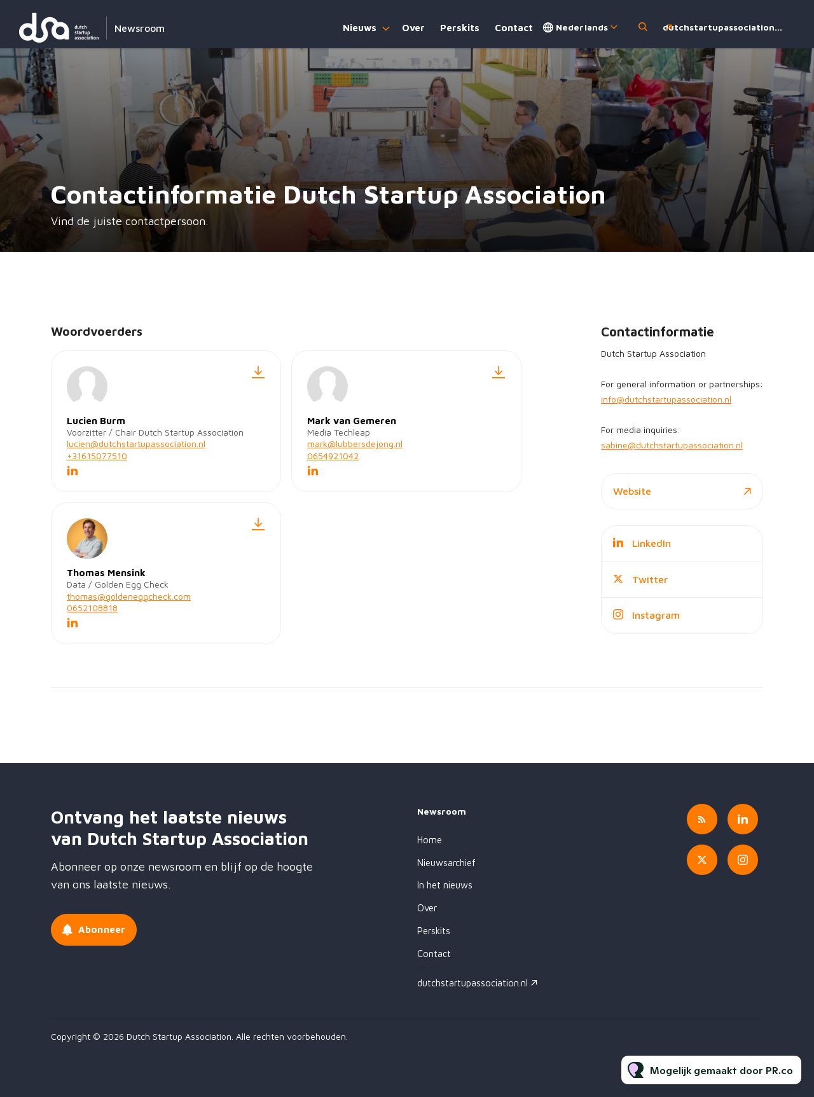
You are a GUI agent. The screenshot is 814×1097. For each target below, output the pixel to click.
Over (413, 27)
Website (632, 491)
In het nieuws (445, 885)
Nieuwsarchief (446, 862)
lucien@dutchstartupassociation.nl (136, 443)
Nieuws (359, 27)
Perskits (459, 27)
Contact (514, 27)
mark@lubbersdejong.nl (355, 443)
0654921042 (333, 455)
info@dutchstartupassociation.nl (666, 399)
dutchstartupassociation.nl (724, 27)
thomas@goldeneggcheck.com (129, 596)
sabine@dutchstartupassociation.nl (672, 444)
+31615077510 (97, 455)
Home (429, 839)
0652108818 (92, 607)
